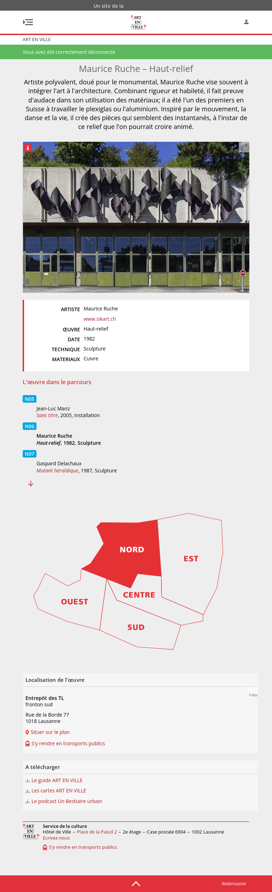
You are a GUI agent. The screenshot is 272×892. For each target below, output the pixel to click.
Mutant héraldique (57, 470)
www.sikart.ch (100, 318)
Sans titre (47, 415)
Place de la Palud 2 (97, 832)
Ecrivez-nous (56, 838)
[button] (252, 692)
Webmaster (234, 883)
